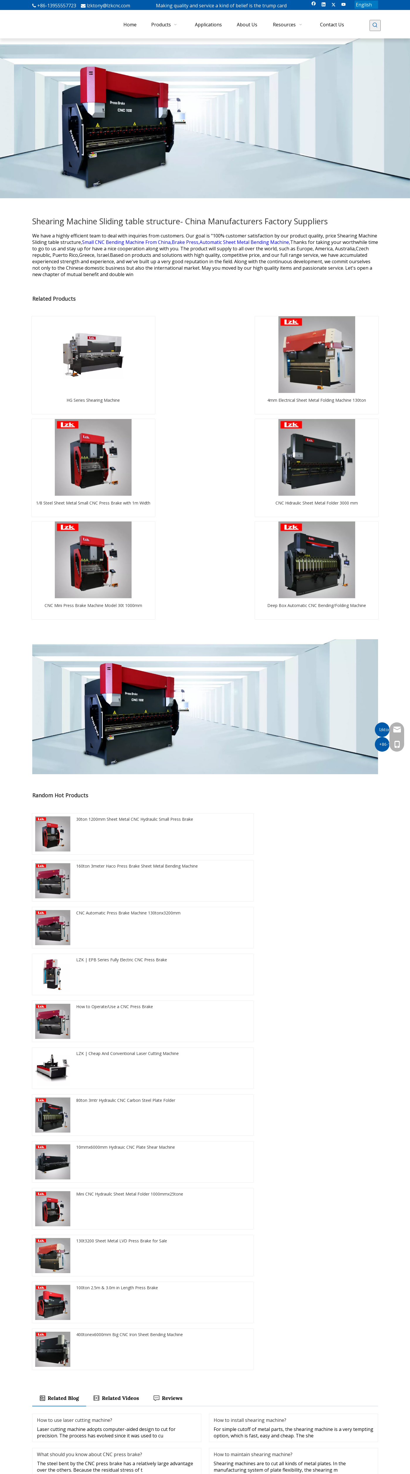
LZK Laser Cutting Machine (233, 1410)
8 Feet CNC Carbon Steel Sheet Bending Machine (85, 1113)
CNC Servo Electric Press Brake (140, 1129)
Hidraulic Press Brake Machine (67, 1129)
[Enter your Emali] (62, 1424)
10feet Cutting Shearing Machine (265, 1113)
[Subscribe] (105, 1424)
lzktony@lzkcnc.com (108, 5)
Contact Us (160, 1435)
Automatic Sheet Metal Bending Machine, (245, 242)
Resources (159, 1427)
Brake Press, (186, 242)
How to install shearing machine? (250, 945)
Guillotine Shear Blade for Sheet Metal (183, 1113)
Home (155, 1394)
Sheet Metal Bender (324, 1129)
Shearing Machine (225, 1402)
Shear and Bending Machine (263, 1129)
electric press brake (204, 1129)
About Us (158, 1419)
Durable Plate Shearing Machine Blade (74, 1145)
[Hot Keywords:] (375, 25)
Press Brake (219, 1394)
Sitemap (313, 1467)
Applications (160, 1410)
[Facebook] (313, 5)
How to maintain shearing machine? (253, 979)
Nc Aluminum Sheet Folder (337, 1113)
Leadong (360, 1467)
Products (157, 1402)
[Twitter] (333, 5)
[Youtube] (343, 5)
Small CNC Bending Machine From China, (127, 242)
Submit (205, 1325)
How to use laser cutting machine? (74, 945)
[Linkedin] (323, 5)
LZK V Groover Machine (230, 1419)
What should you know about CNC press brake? (89, 979)
